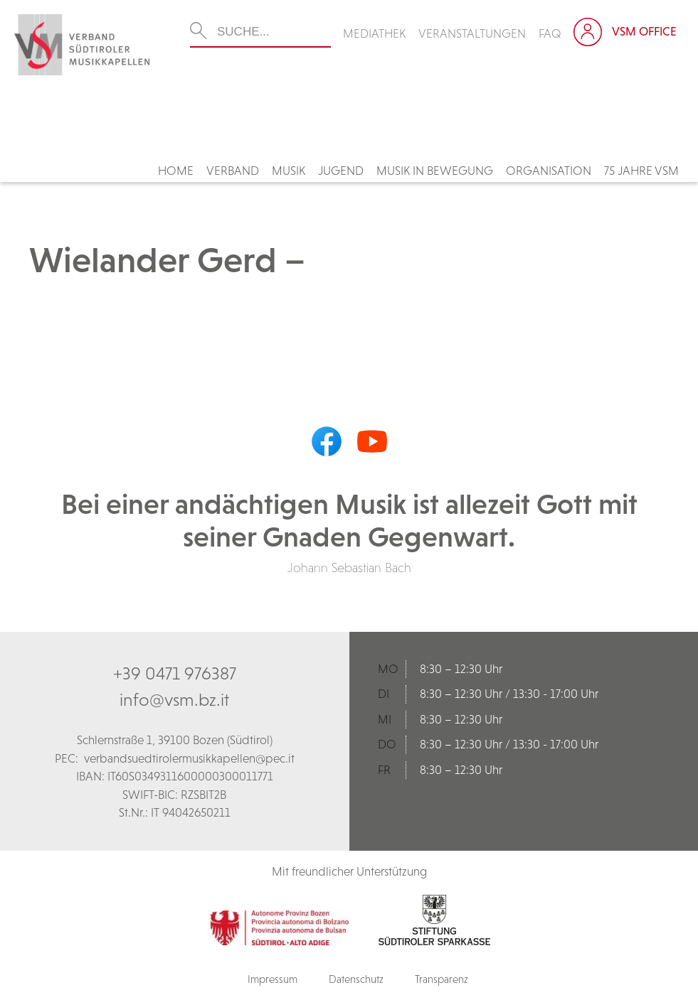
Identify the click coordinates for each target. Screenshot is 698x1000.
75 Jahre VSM (641, 170)
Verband (232, 170)
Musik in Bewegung (434, 170)
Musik (288, 170)
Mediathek (374, 33)
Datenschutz (356, 979)
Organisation (548, 170)
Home (176, 170)
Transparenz (441, 979)
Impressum (272, 979)
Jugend (341, 170)
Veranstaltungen (472, 33)
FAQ (550, 33)
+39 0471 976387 (174, 673)
